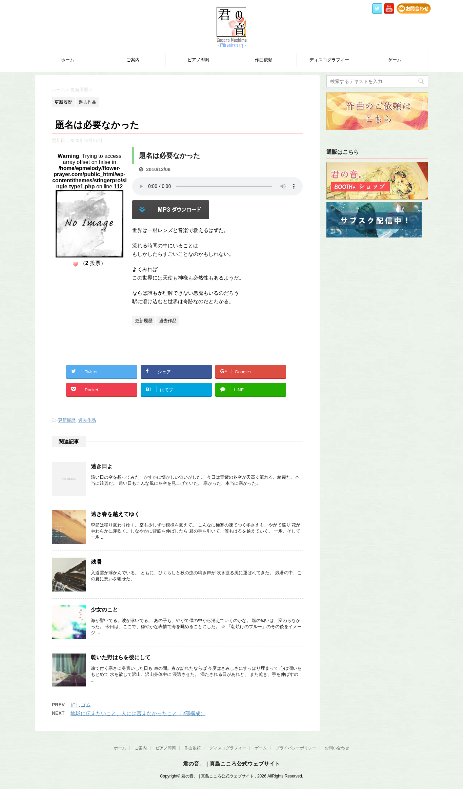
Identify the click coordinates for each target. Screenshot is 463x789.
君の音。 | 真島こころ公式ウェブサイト (231, 764)
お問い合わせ (337, 748)
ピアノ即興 (198, 59)
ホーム (67, 59)
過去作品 (87, 420)
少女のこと (104, 609)
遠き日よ (102, 466)
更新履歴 (67, 420)
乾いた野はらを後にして (120, 657)
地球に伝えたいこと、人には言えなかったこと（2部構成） (138, 713)
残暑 (96, 562)
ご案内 (133, 59)
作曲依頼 (264, 59)
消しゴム (81, 705)
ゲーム (394, 59)
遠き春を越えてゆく (115, 514)
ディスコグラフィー (329, 59)
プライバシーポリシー (296, 748)
